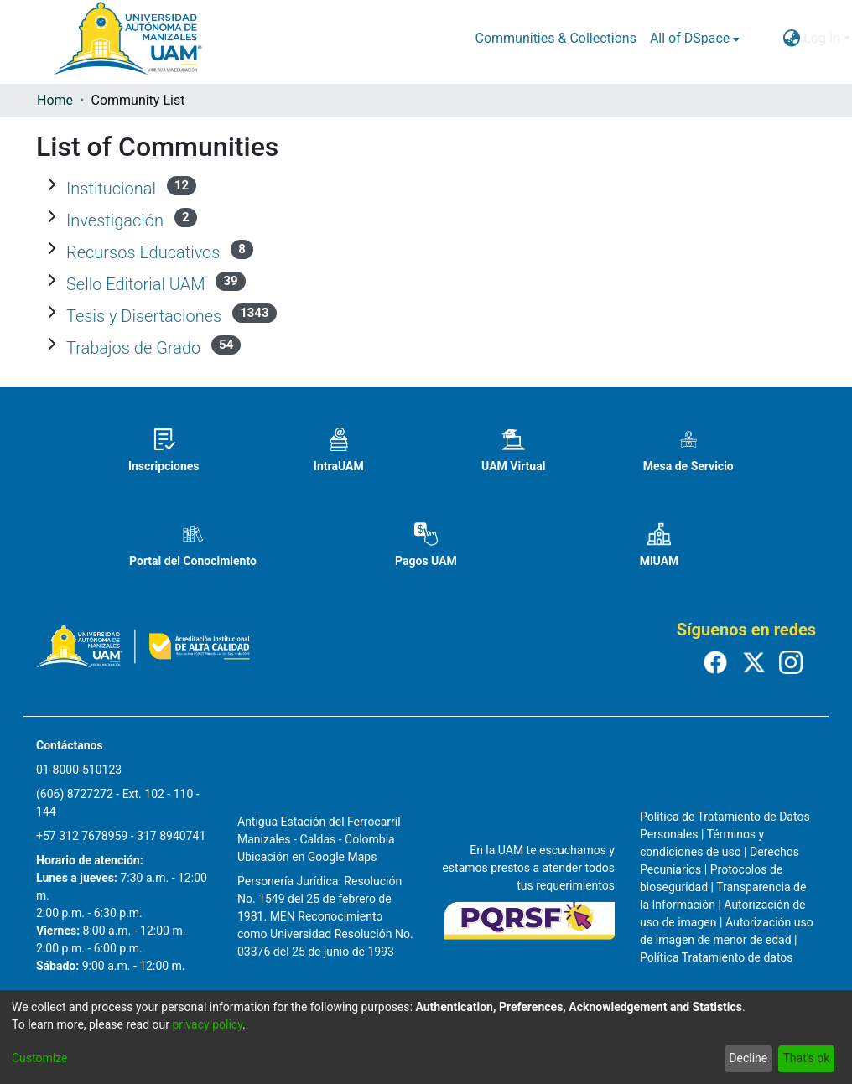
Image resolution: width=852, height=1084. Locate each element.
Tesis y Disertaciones (143, 316)
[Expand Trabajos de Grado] (51, 344)
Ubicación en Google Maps (307, 857)
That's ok (805, 1058)
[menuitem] (695, 39)
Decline (748, 1058)
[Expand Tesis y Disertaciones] (51, 313)
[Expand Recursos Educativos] (51, 249)
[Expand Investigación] (51, 217)
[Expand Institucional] (51, 185)
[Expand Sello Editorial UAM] (51, 281)
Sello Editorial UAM (135, 284)
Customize (39, 1058)
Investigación (115, 220)
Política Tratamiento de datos (716, 957)
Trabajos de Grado (133, 348)
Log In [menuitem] (821, 38)
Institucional (111, 189)
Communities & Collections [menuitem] (555, 38)
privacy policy (207, 1024)
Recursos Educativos (143, 252)
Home (55, 100)
